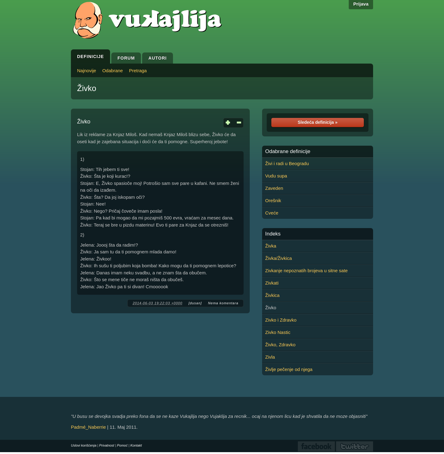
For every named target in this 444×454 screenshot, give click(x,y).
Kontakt (136, 445)
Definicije (90, 56)
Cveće (271, 212)
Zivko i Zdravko (281, 320)
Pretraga (138, 70)
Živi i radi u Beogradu (287, 163)
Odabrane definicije (287, 151)
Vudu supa (276, 175)
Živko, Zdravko (280, 344)
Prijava (360, 3)
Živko (86, 88)
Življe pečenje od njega (288, 369)
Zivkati (271, 282)
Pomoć (122, 445)
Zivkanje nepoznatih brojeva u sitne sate (306, 270)
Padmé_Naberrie (88, 427)
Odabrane (112, 70)
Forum (126, 58)
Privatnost (106, 445)
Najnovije (86, 70)
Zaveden (274, 188)
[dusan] (195, 303)
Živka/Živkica (278, 258)
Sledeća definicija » (317, 122)
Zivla (270, 357)
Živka (270, 245)
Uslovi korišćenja (84, 445)
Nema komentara (223, 303)
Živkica (272, 295)
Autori (157, 58)
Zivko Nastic (277, 332)
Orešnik (273, 200)
